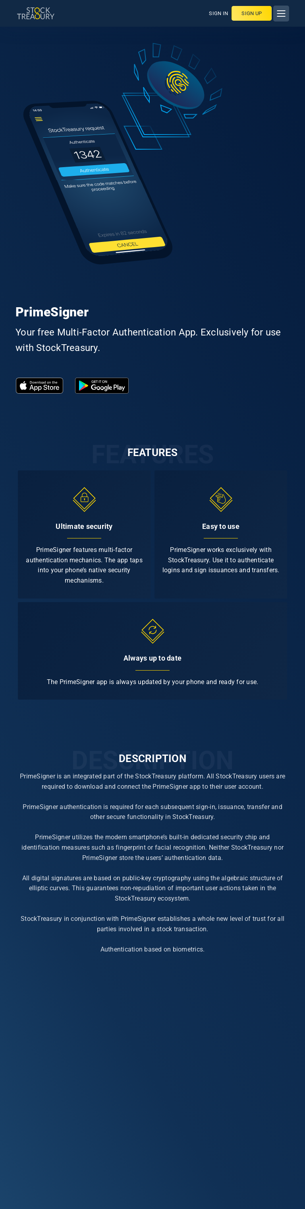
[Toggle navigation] (281, 13)
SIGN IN (218, 13)
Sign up (251, 13)
